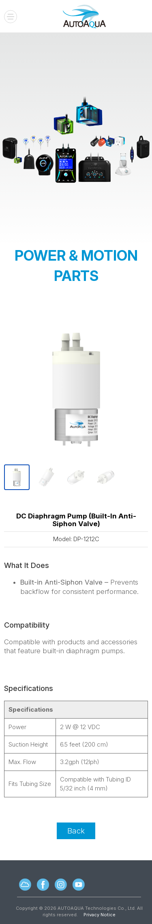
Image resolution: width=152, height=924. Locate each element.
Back (76, 830)
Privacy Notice (99, 915)
